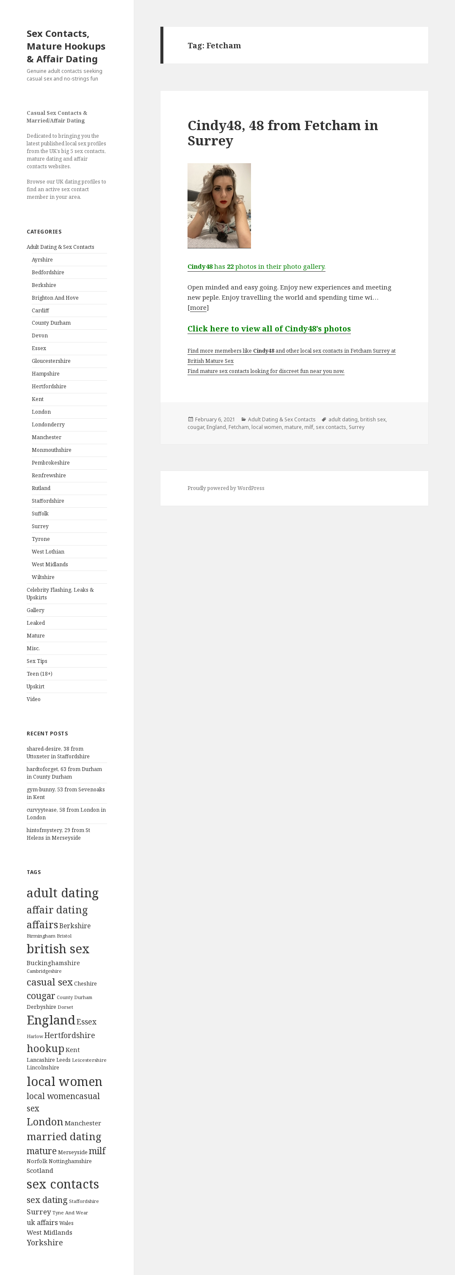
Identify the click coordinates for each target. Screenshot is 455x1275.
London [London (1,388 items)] (45, 1121)
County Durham (51, 322)
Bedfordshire (48, 272)
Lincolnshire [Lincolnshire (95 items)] (43, 1067)
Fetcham (239, 427)
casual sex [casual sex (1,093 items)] (50, 981)
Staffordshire (48, 500)
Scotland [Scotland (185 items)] (40, 1170)
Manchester (46, 437)
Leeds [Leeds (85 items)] (63, 1059)
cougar (196, 427)
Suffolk (40, 513)
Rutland (41, 488)
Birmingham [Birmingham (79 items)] (41, 936)
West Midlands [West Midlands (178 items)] (49, 1232)
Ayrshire (42, 259)
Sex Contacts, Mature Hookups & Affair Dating (66, 46)
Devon (40, 335)
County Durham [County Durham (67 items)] (74, 997)
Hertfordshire (49, 386)
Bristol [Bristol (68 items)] (64, 936)
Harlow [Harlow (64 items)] (35, 1036)
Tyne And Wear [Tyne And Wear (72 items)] (70, 1212)
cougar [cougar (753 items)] (41, 996)
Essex (39, 348)
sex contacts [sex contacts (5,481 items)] (63, 1183)
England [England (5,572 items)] (51, 1019)
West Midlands (50, 564)
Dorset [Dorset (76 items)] (65, 1007)
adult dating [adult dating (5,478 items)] (63, 892)
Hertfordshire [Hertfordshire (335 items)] (69, 1035)
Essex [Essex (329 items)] (87, 1021)
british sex (373, 419)
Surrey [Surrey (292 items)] (39, 1212)
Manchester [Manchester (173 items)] (83, 1123)
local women (266, 427)
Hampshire (46, 373)
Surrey (40, 526)
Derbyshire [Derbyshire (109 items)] (41, 1007)
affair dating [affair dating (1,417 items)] (57, 909)
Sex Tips (37, 661)
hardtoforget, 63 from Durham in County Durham (64, 773)
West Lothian (48, 551)
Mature (36, 635)
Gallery (35, 610)
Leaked (36, 622)
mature (293, 427)
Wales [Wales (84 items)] (66, 1222)
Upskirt (35, 686)
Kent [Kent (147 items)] (73, 1050)
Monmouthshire (52, 450)
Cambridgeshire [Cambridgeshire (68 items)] (44, 971)
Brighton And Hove (55, 297)
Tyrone (41, 539)
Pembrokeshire (51, 462)
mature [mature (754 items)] (42, 1151)
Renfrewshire (49, 475)
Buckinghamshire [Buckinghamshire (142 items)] (53, 963)
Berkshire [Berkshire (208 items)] (75, 925)
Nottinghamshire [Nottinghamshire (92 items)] (70, 1161)
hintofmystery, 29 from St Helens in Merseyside (58, 834)
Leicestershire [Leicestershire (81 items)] (89, 1060)
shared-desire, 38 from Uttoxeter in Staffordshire (58, 752)
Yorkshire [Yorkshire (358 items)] (45, 1242)
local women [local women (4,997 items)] (64, 1081)
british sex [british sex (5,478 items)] (58, 948)
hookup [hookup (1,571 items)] (45, 1048)
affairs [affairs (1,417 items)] (42, 924)
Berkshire (44, 285)
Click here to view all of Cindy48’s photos (269, 328)
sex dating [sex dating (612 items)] (47, 1199)
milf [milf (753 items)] (97, 1151)
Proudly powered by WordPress (226, 488)
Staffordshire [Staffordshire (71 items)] (84, 1201)
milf (308, 427)
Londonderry (48, 424)
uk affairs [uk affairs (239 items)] (42, 1222)
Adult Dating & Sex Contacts (60, 247)
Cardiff (40, 310)
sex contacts (331, 427)
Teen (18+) (39, 673)
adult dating (343, 419)
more (198, 307)
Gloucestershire (51, 361)
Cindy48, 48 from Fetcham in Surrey (283, 132)
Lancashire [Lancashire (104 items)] (41, 1059)
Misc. (33, 648)
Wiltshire (43, 577)
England (216, 427)
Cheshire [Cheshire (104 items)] (85, 983)
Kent (38, 399)
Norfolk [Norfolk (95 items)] (37, 1161)
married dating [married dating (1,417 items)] (64, 1136)
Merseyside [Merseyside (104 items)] (73, 1152)
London (41, 411)
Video (34, 699)
